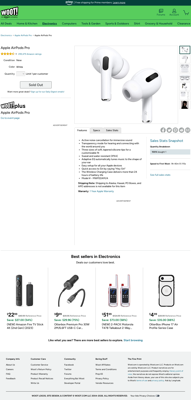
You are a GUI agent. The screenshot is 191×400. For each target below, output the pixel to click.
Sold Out (36, 85)
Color (12, 66)
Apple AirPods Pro (23, 35)
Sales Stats (112, 130)
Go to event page (10, 118)
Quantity (10, 73)
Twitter (67, 369)
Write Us (35, 383)
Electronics (6, 35)
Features (82, 130)
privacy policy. (158, 380)
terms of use (142, 380)
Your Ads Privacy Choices (142, 396)
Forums (161, 12)
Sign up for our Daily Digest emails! (47, 91)
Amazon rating (30, 54)
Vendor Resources (104, 383)
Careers (10, 369)
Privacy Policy (102, 378)
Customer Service (39, 365)
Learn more (119, 2)
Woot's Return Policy (41, 369)
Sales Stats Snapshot (166, 141)
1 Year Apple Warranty (102, 191)
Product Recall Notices (42, 378)
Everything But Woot (74, 378)
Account (174, 12)
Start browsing (133, 340)
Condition (9, 60)
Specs (96, 130)
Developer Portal (72, 383)
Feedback (10, 378)
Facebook (69, 365)
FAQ (8, 374)
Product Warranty (39, 374)
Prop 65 (99, 374)
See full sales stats (160, 174)
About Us (10, 365)
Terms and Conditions (106, 369)
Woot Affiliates (103, 365)
